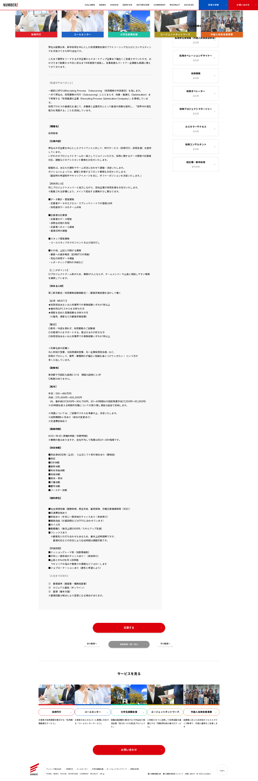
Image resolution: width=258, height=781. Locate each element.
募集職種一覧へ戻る (129, 644)
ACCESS (189, 5)
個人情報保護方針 (154, 774)
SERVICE (127, 5)
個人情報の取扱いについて (173, 774)
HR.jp (102, 774)
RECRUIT (175, 5)
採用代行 (69, 769)
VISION (114, 5)
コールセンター (82, 769)
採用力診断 (213, 5)
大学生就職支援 (97, 769)
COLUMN (90, 5)
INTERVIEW (143, 5)
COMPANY (160, 5)
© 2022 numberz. (203, 774)
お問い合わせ (243, 5)
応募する (129, 627)
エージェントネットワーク (117, 769)
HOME (49, 774)
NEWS (102, 5)
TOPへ (222, 771)
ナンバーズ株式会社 (10, 5)
